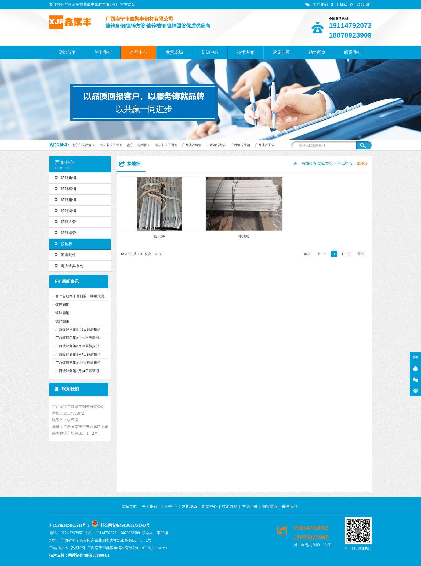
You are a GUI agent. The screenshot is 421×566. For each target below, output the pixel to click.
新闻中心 (210, 52)
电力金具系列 (66, 265)
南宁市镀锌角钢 (83, 145)
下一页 (346, 254)
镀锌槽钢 (63, 188)
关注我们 (316, 5)
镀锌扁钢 (63, 199)
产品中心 (138, 52)
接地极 (61, 243)
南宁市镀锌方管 (111, 145)
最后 (360, 254)
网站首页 (67, 52)
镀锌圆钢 (63, 210)
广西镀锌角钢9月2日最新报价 (75, 329)
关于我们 (102, 52)
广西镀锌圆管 (264, 145)
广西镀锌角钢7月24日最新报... (76, 371)
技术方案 (245, 52)
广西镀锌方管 (216, 145)
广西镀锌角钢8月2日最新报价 (75, 363)
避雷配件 (63, 254)
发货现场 (174, 52)
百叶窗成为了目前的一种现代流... (78, 296)
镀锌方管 (63, 221)
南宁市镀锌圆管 (166, 145)
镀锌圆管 (63, 232)
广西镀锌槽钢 (240, 145)
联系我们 (361, 5)
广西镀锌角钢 (191, 145)
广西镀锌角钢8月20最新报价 (75, 346)
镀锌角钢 (63, 177)
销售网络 (317, 52)
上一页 (322, 254)
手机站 (339, 5)
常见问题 (281, 52)
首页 (307, 254)
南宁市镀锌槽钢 (138, 145)
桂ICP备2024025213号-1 (69, 525)
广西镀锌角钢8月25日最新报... (76, 338)
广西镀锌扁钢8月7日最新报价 (75, 354)
